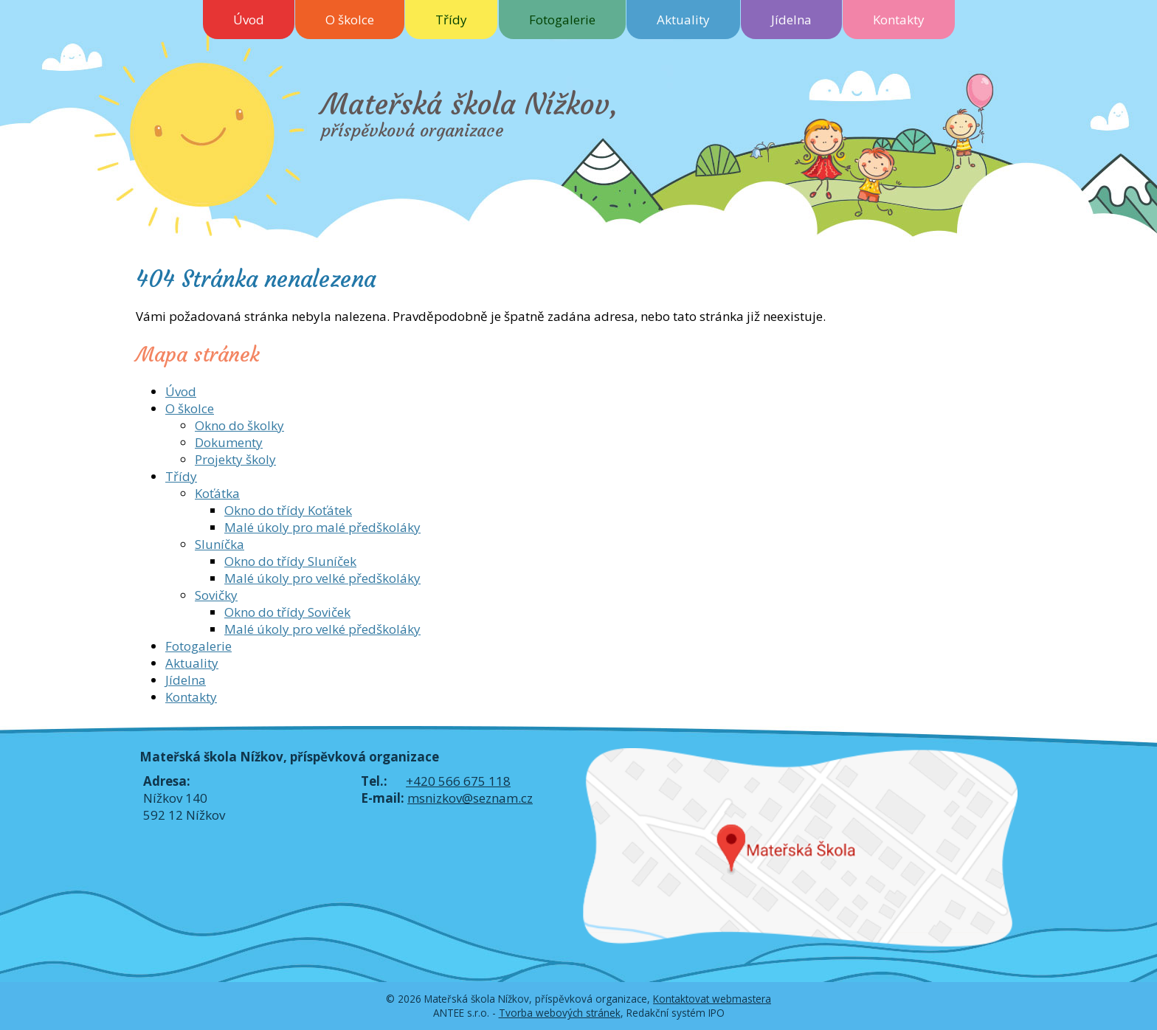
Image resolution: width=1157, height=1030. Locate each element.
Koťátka (217, 493)
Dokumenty (229, 442)
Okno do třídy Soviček (287, 612)
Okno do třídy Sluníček (290, 561)
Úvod (248, 19)
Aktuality (683, 19)
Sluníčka (219, 544)
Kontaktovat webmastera (712, 999)
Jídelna (791, 19)
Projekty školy (235, 459)
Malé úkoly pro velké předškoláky (322, 578)
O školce (349, 19)
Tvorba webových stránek (560, 1013)
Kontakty (899, 19)
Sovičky (216, 595)
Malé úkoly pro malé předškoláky (322, 527)
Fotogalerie (562, 19)
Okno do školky (239, 425)
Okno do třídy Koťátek (288, 510)
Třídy (451, 19)
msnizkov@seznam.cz (470, 797)
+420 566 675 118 (458, 780)
